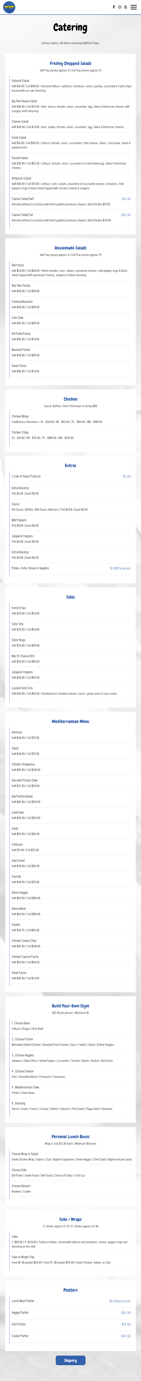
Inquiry (66, 1360)
